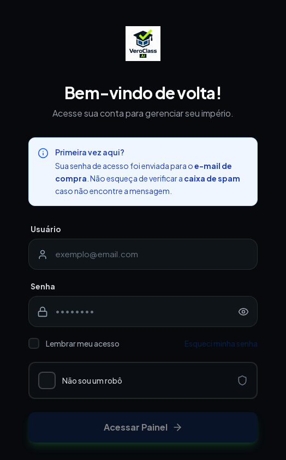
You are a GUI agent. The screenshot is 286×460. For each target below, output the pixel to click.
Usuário (46, 229)
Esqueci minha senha (221, 343)
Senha (43, 286)
